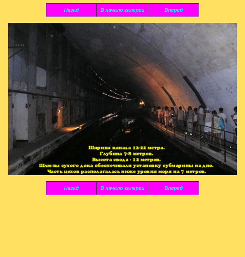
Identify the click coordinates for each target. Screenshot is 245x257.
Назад (71, 10)
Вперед (173, 10)
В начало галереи (122, 10)
